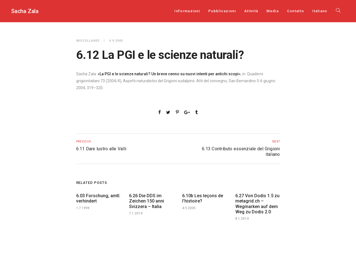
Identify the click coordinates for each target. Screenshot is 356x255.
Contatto (295, 11)
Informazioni (187, 11)
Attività (251, 11)
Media (272, 11)
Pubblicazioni (222, 11)
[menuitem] (319, 11)
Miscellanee (88, 40)
